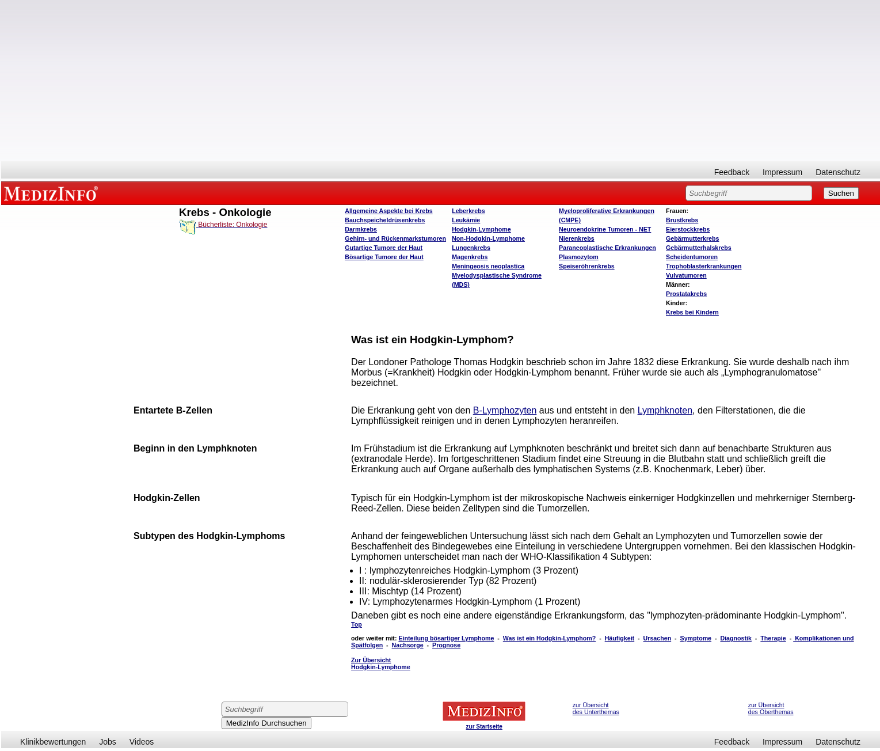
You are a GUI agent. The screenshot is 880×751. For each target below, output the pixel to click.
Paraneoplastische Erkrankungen (607, 247)
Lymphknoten (665, 410)
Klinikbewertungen (53, 741)
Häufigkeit (620, 638)
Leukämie (466, 220)
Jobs (107, 741)
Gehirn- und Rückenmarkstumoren (395, 238)
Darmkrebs (361, 229)
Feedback (731, 172)
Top (356, 624)
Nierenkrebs (577, 238)
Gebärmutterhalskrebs (699, 247)
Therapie (773, 638)
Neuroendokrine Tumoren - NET (605, 229)
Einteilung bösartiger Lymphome (446, 638)
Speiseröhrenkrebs (587, 266)
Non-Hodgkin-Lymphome (488, 238)
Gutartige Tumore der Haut (383, 247)
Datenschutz (838, 172)
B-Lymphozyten (505, 410)
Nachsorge (408, 645)
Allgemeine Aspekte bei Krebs (388, 210)
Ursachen (657, 638)
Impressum (782, 172)
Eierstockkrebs (688, 229)
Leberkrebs (468, 210)
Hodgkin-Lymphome (481, 229)
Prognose (446, 645)
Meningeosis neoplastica (488, 266)
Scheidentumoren (692, 256)
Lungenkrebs (471, 247)
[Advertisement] (441, 80)
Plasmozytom (579, 256)
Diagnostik (735, 638)
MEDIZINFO (53, 192)
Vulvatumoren (686, 275)
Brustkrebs (682, 220)
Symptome (695, 638)
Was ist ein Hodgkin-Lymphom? (549, 638)
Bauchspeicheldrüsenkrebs (385, 220)
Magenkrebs (469, 256)
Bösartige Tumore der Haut (384, 256)
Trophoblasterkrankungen (703, 266)
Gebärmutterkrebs (692, 238)
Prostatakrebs (686, 293)
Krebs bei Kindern (692, 312)
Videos (141, 741)
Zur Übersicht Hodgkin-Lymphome (380, 663)
